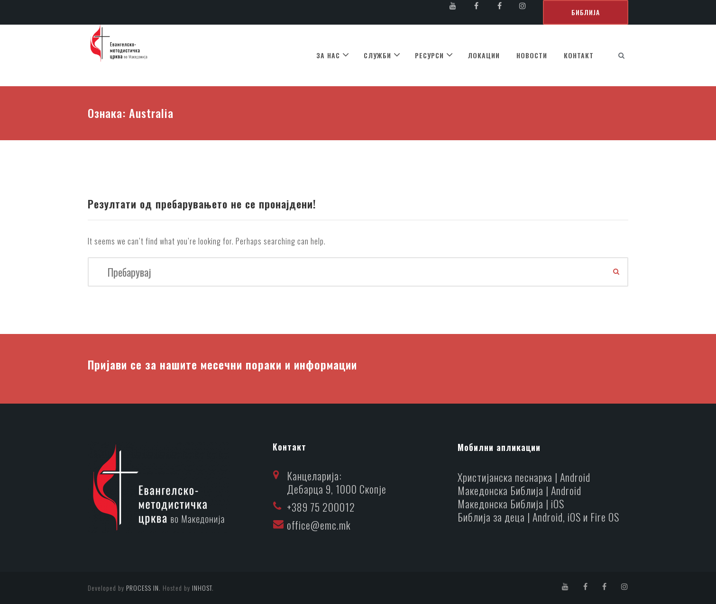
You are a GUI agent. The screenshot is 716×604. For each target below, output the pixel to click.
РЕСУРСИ (429, 55)
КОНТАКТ (579, 55)
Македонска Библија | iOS (511, 503)
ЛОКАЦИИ (484, 55)
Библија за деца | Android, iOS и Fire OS (539, 516)
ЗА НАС (328, 55)
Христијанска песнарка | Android (524, 477)
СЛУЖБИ (377, 55)
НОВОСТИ (531, 55)
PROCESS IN (142, 588)
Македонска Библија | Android (520, 490)
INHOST (202, 588)
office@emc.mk (319, 524)
